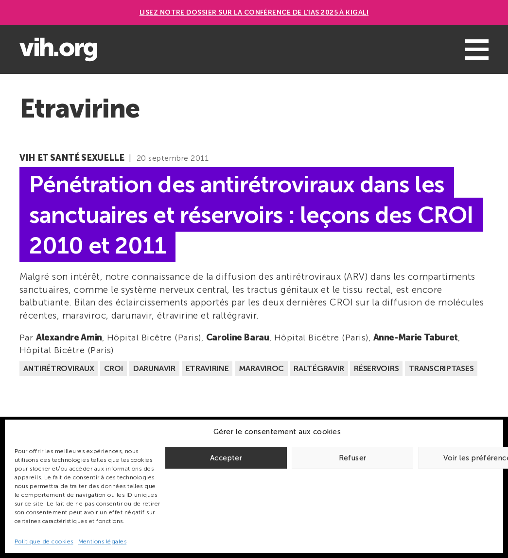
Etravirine (207, 368)
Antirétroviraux (58, 368)
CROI (113, 368)
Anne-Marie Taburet (415, 337)
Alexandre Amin (69, 337)
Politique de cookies (44, 541)
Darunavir (154, 368)
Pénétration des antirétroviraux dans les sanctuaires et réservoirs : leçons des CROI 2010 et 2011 (251, 214)
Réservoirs (376, 368)
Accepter (226, 458)
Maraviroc (261, 368)
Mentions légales (102, 541)
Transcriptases (441, 368)
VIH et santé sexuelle (71, 157)
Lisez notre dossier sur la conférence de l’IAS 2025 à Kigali (254, 12)
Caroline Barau (237, 337)
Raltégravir (319, 368)
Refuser (353, 458)
